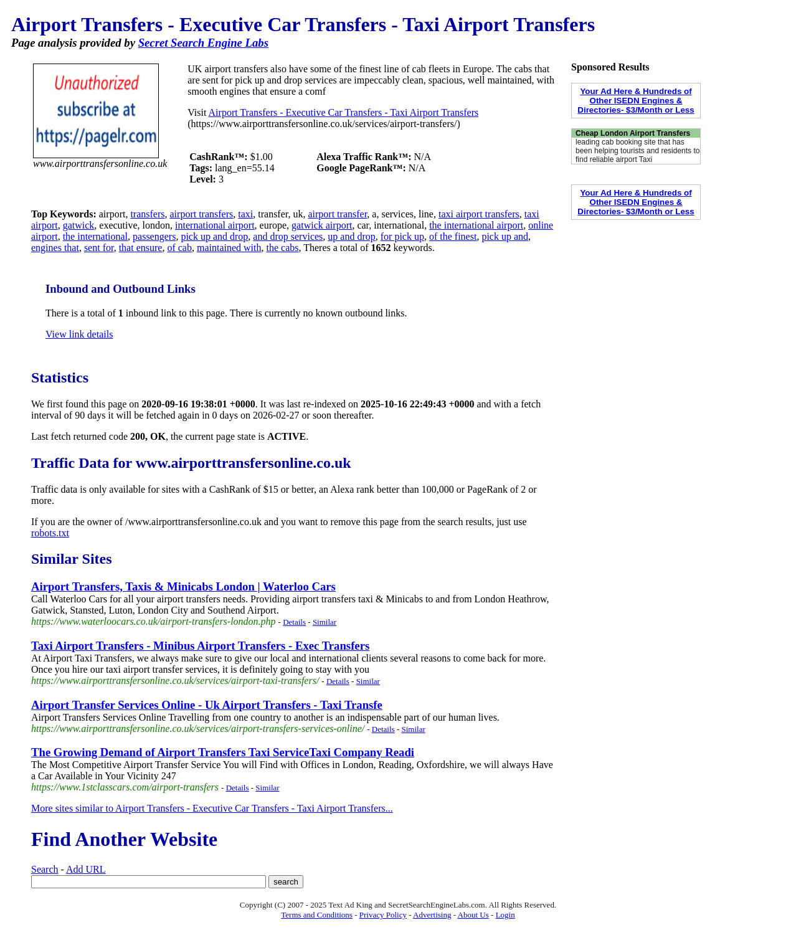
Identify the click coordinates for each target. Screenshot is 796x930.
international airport (215, 225)
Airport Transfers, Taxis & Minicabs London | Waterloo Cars (183, 586)
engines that (55, 247)
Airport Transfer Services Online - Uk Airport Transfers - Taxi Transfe (206, 704)
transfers (147, 214)
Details (294, 622)
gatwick (79, 225)
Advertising (432, 914)
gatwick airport (321, 225)
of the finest (452, 236)
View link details (79, 334)
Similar (324, 622)
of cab (179, 247)
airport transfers (202, 214)
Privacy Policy (383, 914)
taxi (245, 214)
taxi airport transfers (478, 214)
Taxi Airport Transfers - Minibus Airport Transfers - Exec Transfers (200, 645)
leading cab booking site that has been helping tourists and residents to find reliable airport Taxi (637, 151)
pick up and (504, 236)
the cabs (282, 247)
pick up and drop (214, 236)
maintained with (229, 247)
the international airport (476, 225)
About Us (473, 914)
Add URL (86, 869)
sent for (99, 247)
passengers (154, 236)
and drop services (288, 236)
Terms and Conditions (317, 914)
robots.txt (50, 533)
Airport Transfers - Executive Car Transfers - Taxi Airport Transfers (344, 112)
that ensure (141, 247)
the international (95, 236)
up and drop (351, 236)
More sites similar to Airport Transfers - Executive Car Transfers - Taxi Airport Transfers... (212, 808)
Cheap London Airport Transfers (633, 133)
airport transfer (337, 214)
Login (505, 914)
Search (45, 869)
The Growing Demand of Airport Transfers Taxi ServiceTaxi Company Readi (222, 752)
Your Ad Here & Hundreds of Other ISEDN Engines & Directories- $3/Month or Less (635, 101)
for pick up (402, 236)
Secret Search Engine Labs (203, 42)
